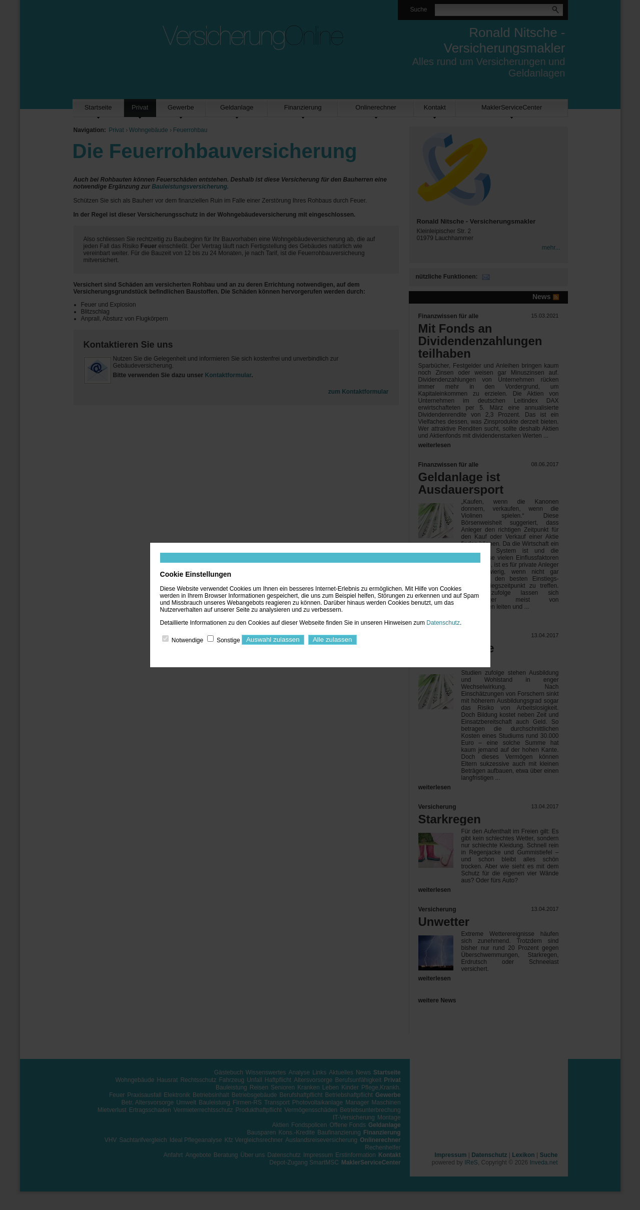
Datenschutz (443, 622)
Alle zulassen (332, 639)
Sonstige (228, 639)
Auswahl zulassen (273, 639)
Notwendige (187, 639)
